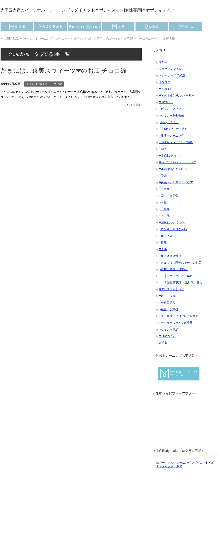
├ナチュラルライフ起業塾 (176, 332)
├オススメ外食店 (170, 266)
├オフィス (165, 245)
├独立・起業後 (168, 319)
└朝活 (163, 159)
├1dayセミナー (169, 132)
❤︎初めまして (167, 98)
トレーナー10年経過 (172, 85)
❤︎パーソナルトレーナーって (177, 172)
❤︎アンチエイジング (171, 299)
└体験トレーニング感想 (176, 152)
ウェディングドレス (172, 78)
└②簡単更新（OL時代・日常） (182, 292)
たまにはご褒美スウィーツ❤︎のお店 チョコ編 (64, 80)
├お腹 (163, 212)
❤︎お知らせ (166, 112)
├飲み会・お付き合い (173, 239)
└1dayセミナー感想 (173, 139)
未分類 (163, 352)
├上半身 (164, 199)
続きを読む (134, 115)
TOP (68, 48)
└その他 (164, 225)
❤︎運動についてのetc (172, 232)
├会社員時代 (167, 312)
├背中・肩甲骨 (168, 205)
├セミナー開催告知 (171, 125)
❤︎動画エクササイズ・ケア (176, 192)
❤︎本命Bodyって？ (170, 165)
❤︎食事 (163, 259)
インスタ (164, 92)
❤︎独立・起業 (167, 306)
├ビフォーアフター (171, 118)
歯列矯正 (164, 72)
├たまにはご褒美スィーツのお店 (44, 93)
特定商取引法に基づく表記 (130, 518)
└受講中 (164, 185)
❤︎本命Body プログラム (174, 179)
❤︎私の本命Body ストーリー (177, 105)
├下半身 (164, 219)
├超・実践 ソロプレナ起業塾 (178, 326)
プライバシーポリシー (86, 518)
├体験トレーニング (171, 145)
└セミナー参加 (168, 339)
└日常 (163, 252)
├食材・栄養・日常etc (173, 279)
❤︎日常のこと (167, 346)
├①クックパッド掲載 (176, 286)
